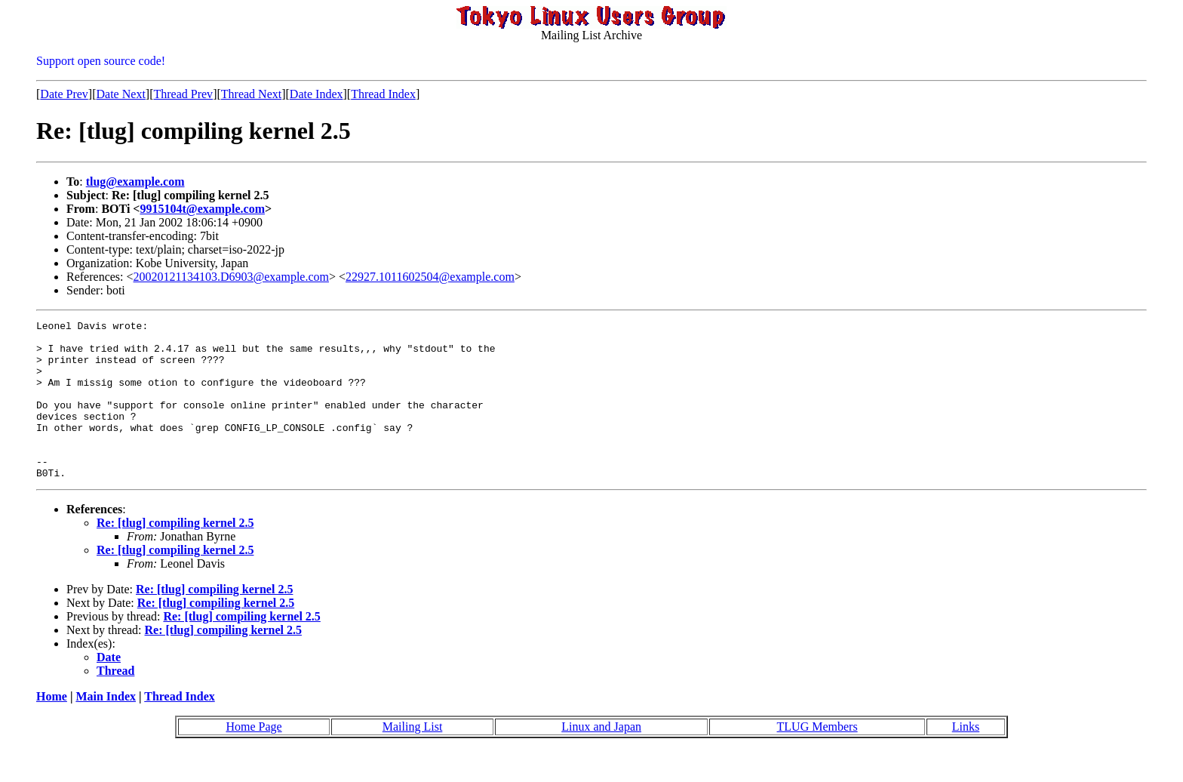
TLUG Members (817, 758)
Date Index (316, 94)
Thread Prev (183, 94)
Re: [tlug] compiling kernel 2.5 (175, 554)
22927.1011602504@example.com (430, 276)
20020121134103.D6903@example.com (231, 276)
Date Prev (64, 94)
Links (965, 758)
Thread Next (251, 94)
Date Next (121, 94)
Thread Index (383, 94)
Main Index (105, 728)
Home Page (253, 758)
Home (51, 728)
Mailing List (413, 758)
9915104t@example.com (202, 208)
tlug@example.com (135, 181)
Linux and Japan (601, 758)
